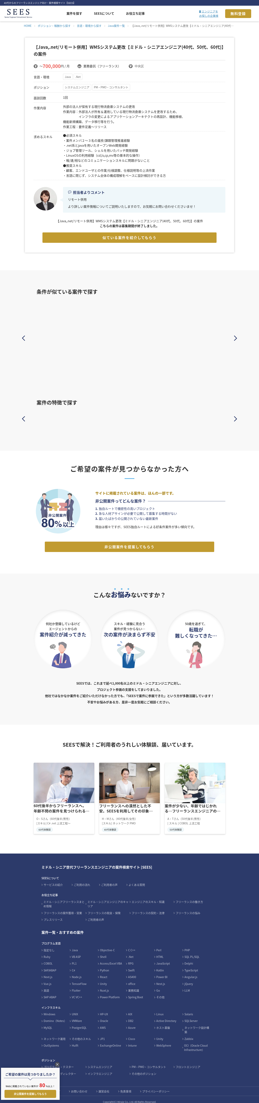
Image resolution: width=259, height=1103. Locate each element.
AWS (103, 1023)
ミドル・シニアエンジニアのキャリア (108, 899)
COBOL (48, 959)
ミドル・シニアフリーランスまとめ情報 (64, 899)
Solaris (188, 1010)
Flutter (76, 986)
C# (73, 965)
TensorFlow (79, 979)
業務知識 (133, 986)
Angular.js (190, 972)
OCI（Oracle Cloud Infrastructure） (196, 1043)
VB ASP (76, 952)
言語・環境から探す (89, 26)
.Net (78, 77)
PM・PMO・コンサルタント (111, 87)
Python (104, 965)
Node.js (77, 972)
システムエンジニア (77, 87)
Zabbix (188, 1034)
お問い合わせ (79, 1087)
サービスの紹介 (53, 880)
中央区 (139, 66)
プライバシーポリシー (156, 1087)
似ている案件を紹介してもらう (129, 237)
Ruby (47, 952)
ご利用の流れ (82, 880)
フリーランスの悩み (188, 908)
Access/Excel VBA (111, 959)
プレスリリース (53, 915)
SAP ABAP (50, 993)
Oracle (104, 1016)
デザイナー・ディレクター (60, 1069)
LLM (187, 986)
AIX (130, 1010)
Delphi (188, 959)
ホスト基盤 (163, 1023)
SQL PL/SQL (192, 952)
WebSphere (163, 1041)
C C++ (131, 945)
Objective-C (107, 945)
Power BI (161, 972)
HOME (27, 26)
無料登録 (238, 13)
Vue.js (47, 979)
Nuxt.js (104, 986)
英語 (46, 986)
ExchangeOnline (110, 1041)
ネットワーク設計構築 (196, 1025)
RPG (131, 959)
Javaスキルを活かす (57, 417)
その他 (160, 993)
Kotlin (160, 965)
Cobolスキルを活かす (153, 417)
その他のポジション (144, 1069)
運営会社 (103, 1087)
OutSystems (51, 1041)
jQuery (188, 979)
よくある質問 (137, 880)
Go (158, 986)
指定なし (49, 945)
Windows (49, 1010)
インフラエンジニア (100, 1069)
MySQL (48, 1023)
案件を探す (74, 13)
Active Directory (166, 1016)
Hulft (75, 1041)
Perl (158, 945)
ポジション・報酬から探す (54, 26)
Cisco (131, 1034)
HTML (160, 952)
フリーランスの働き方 (189, 897)
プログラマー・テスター (59, 1062)
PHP (187, 945)
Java (68, 77)
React (103, 972)
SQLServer (191, 1016)
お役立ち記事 (135, 13)
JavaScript (163, 959)
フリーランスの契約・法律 (148, 908)
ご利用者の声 (109, 880)
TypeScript (191, 965)
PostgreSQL (79, 1023)
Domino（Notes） (55, 1016)
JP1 (102, 1034)
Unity (103, 979)
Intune (132, 1041)
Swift (131, 965)
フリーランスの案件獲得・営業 (63, 908)
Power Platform (110, 993)
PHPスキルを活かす (106, 417)
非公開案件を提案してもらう (129, 542)
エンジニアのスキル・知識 (148, 897)
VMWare (77, 1016)
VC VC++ (77, 993)
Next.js (48, 972)
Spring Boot (135, 993)
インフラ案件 (201, 417)
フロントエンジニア (188, 1062)
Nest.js (160, 979)
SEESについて (104, 13)
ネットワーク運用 (55, 1034)
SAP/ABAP (50, 965)
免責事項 (125, 1087)
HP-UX (104, 1010)
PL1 (74, 959)
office (131, 979)
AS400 (132, 972)
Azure (132, 1023)
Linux (160, 1010)
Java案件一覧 (116, 26)
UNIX (75, 1010)
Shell (103, 952)
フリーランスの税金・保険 (104, 908)
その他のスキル (81, 1034)
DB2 (130, 1016)
